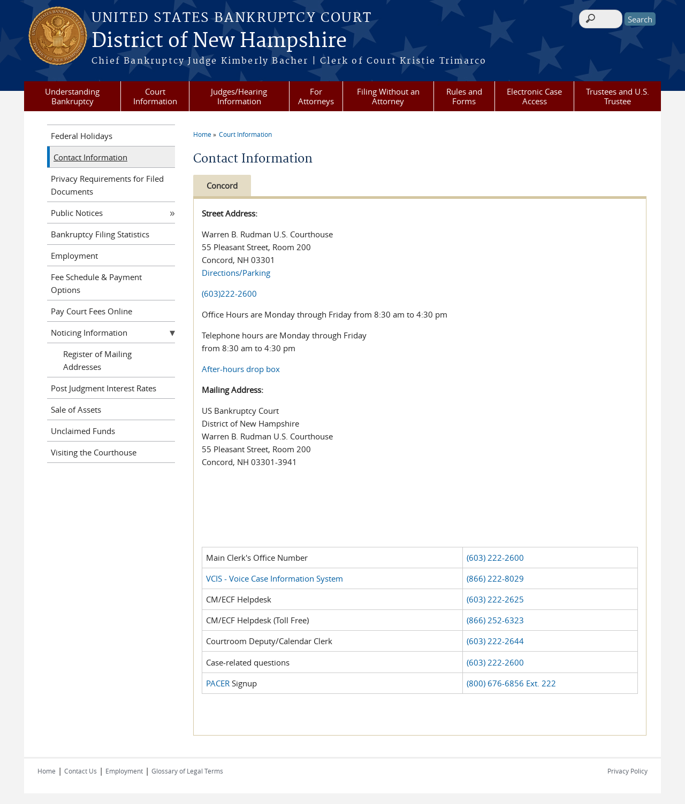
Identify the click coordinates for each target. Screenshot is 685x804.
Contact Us (80, 771)
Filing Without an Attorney (388, 96)
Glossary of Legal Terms (187, 771)
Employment (74, 255)
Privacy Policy (627, 771)
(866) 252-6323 (495, 620)
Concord (222, 185)
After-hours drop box (241, 369)
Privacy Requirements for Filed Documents (107, 185)
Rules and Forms (464, 96)
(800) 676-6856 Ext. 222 (511, 683)
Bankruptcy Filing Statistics (100, 234)
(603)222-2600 (229, 293)
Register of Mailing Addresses (97, 360)
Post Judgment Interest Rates (103, 388)
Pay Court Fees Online (91, 311)
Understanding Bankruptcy (72, 96)
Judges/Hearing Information (239, 96)
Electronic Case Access (534, 96)
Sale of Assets (76, 409)
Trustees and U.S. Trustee (617, 96)
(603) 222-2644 (495, 641)
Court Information (155, 96)
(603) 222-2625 (495, 599)
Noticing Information (89, 332)
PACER (218, 683)
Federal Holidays (81, 135)
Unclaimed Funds (83, 431)
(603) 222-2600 (495, 557)
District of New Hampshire (219, 41)
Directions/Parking (236, 272)
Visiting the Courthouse (93, 452)
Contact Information (90, 157)
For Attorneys (316, 96)
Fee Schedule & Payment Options (96, 283)
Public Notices (77, 212)
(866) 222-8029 (495, 578)
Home (202, 134)
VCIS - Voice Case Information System (274, 578)
